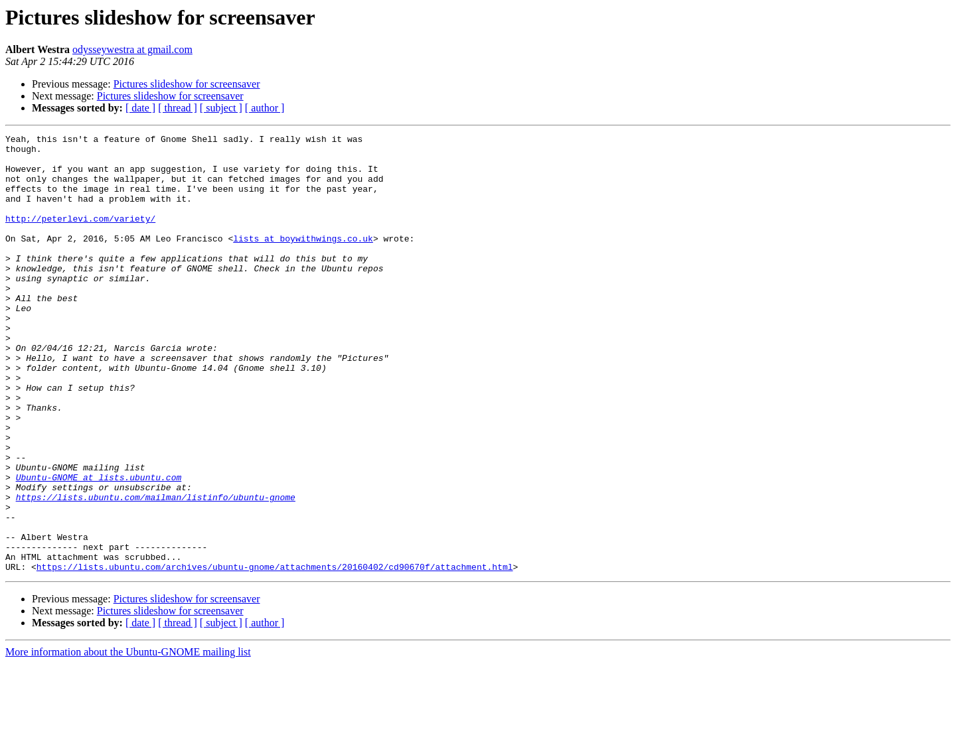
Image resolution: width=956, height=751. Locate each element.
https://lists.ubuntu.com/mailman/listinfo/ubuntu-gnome (155, 571)
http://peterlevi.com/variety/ (80, 236)
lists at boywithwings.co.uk (303, 260)
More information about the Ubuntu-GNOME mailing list (128, 739)
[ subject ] (221, 107)
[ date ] (140, 107)
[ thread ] (177, 107)
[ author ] (265, 107)
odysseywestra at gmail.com (132, 49)
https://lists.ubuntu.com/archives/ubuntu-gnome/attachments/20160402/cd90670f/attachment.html (275, 654)
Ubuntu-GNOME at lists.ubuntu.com (99, 547)
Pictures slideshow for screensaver (187, 84)
